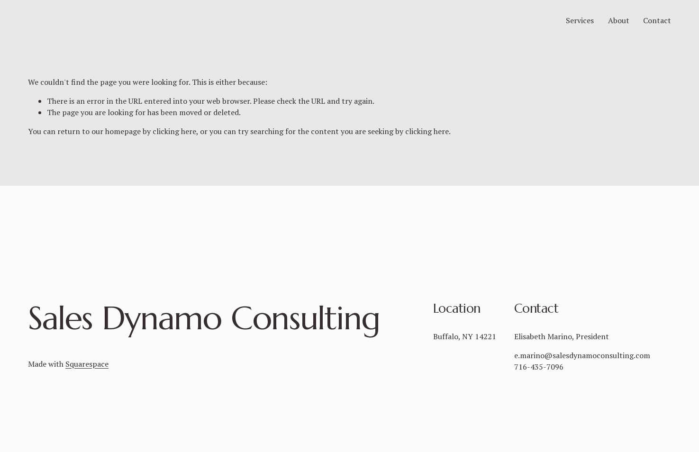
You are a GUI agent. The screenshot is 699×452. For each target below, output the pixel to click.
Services (580, 27)
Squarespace (87, 364)
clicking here (174, 144)
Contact (657, 27)
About (618, 27)
